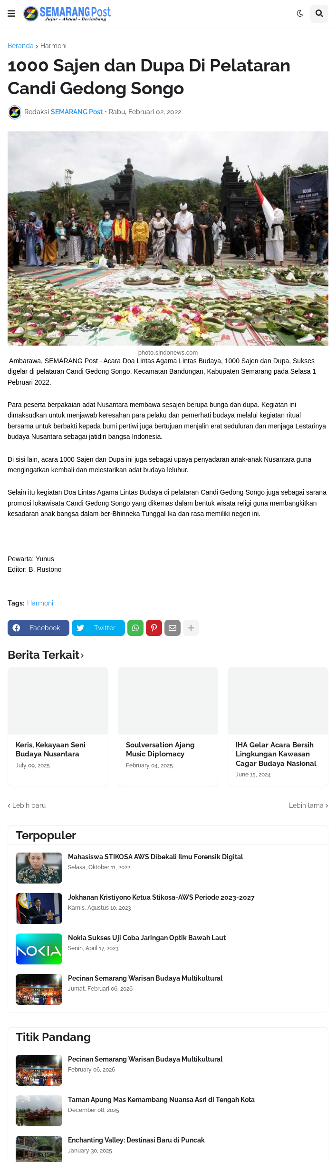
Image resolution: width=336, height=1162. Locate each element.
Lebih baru (29, 805)
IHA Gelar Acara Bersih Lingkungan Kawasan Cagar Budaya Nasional (276, 754)
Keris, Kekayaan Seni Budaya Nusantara (51, 750)
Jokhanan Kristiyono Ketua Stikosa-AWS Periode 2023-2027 (161, 897)
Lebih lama (306, 805)
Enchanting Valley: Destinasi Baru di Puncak (136, 1140)
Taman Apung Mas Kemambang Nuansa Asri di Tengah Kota (161, 1099)
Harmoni (53, 45)
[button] (11, 14)
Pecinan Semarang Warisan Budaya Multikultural (145, 978)
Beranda (21, 45)
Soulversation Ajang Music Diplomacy (160, 750)
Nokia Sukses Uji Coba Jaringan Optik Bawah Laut (147, 938)
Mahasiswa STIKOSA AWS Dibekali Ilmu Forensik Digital (155, 857)
